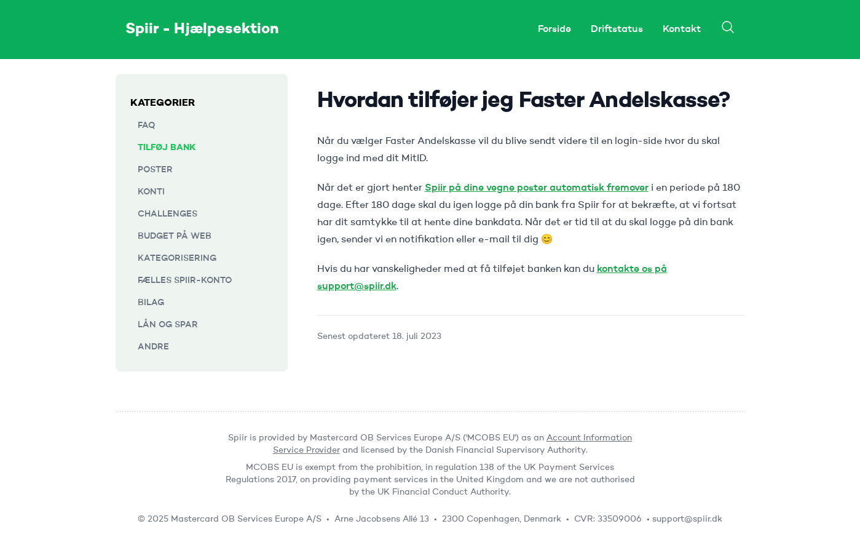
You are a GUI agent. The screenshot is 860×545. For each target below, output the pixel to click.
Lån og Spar (168, 324)
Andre (153, 347)
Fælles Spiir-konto (185, 280)
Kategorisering (177, 258)
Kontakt (682, 29)
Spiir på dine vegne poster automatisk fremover (537, 188)
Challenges (167, 214)
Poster (155, 169)
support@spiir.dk (687, 519)
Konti (151, 192)
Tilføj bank (166, 147)
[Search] (727, 27)
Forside (554, 29)
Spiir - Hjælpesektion (202, 29)
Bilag (151, 302)
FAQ (146, 125)
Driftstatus (617, 29)
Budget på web (174, 236)
